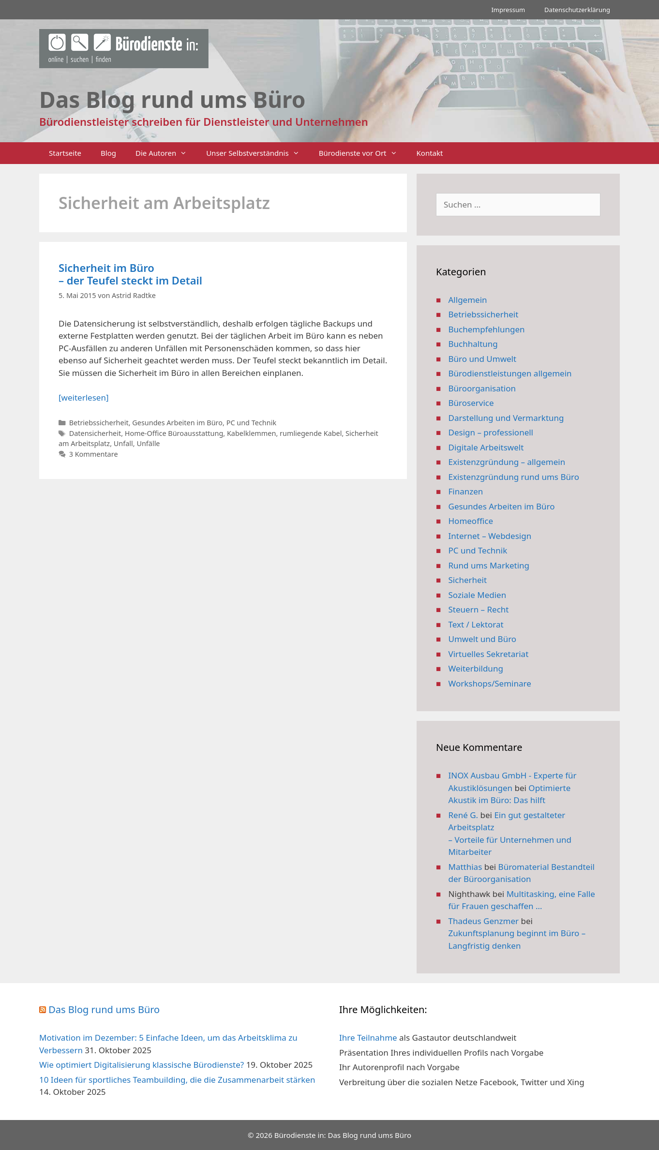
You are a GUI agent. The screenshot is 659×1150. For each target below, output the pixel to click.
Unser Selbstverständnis (257, 153)
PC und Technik (251, 422)
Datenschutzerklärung (577, 9)
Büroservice (471, 402)
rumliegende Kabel (311, 433)
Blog (108, 153)
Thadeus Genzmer (484, 920)
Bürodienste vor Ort (363, 153)
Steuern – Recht (479, 609)
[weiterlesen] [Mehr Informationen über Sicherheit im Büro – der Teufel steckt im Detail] (83, 397)
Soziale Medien (478, 594)
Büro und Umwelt (483, 358)
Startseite (65, 153)
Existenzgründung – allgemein (507, 461)
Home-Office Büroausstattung (174, 433)
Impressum (508, 9)
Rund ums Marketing (489, 565)
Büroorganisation (482, 388)
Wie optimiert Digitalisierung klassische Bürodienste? (141, 1064)
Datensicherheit (95, 433)
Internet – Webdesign (490, 535)
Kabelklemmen (251, 433)
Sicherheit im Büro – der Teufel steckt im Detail (130, 273)
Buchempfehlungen (487, 329)
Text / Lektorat (476, 624)
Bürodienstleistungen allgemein (510, 373)
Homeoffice (471, 520)
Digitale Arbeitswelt (486, 447)
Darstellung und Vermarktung (506, 417)
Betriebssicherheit (99, 422)
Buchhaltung (473, 343)
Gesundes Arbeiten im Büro (177, 422)
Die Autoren (165, 153)
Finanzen (466, 491)
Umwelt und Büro (483, 638)
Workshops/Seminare (490, 683)
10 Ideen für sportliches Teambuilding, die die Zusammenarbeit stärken (177, 1079)
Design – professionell (491, 432)
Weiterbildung (476, 668)
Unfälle (148, 443)
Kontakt (430, 153)
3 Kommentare (93, 454)
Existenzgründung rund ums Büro (514, 476)
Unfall (123, 443)
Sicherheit (468, 579)
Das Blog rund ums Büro (104, 1009)
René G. (464, 815)
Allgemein (468, 299)
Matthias (465, 866)
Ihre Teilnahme (368, 1037)
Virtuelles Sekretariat (489, 653)
